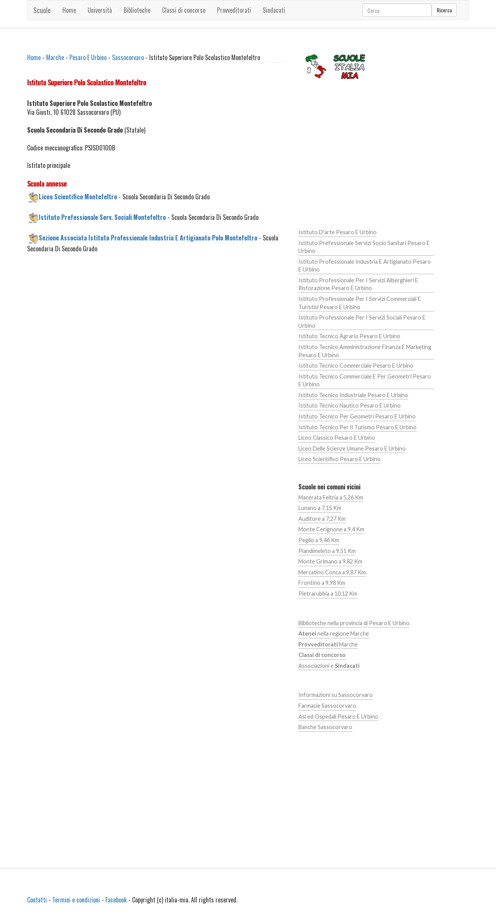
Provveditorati (234, 10)
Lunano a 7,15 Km (319, 508)
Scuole (42, 10)
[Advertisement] (156, 325)
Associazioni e (329, 665)
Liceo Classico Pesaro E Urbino (336, 437)
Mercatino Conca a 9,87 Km (332, 572)
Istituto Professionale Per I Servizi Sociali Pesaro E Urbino (361, 321)
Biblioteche (137, 10)
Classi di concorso (183, 10)
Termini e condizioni (76, 899)
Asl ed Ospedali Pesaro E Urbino (338, 716)
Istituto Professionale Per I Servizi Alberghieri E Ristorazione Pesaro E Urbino (358, 284)
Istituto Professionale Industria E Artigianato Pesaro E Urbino (364, 265)
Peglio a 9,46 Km (318, 540)
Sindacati (274, 10)
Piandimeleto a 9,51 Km (327, 551)
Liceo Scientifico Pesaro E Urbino (339, 459)
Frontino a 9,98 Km (321, 582)
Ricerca (444, 10)
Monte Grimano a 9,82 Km (330, 561)
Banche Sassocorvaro (325, 727)
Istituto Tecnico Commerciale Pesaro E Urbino (355, 365)
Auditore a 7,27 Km (322, 518)
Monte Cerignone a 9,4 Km (331, 529)
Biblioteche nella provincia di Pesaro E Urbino (354, 623)
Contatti (37, 899)
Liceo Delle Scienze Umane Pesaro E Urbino (352, 448)
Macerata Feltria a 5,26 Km (330, 497)
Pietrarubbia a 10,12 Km (327, 593)
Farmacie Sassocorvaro (327, 705)
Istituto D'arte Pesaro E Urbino (337, 232)
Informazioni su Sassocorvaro (335, 694)
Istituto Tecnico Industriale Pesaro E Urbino (353, 395)
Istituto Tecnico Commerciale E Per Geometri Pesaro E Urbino (364, 380)
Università (100, 10)
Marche (55, 57)
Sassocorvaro (128, 57)
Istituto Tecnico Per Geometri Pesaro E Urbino (357, 416)
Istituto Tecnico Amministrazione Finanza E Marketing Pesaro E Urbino (364, 351)
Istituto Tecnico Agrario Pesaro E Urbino (349, 336)
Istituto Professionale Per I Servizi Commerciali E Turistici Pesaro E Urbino (359, 303)
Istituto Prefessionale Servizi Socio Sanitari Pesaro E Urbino (364, 247)
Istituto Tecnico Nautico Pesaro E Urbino (349, 405)
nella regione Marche (333, 633)
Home (69, 10)
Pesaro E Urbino (88, 57)
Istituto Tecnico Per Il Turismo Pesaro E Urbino (357, 427)
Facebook (116, 899)
